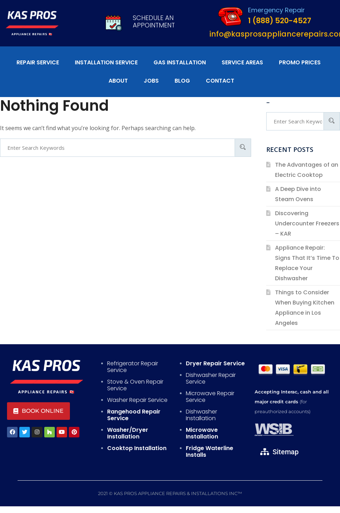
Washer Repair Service (137, 400)
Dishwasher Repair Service (211, 378)
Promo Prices (300, 62)
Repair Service (38, 62)
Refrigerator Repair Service (132, 366)
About (118, 81)
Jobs (151, 81)
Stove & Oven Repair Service (135, 385)
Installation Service (106, 62)
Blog (182, 81)
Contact (220, 81)
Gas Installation (179, 62)
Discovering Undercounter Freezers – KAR (307, 223)
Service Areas (242, 62)
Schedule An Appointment (154, 21)
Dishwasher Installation (201, 415)
